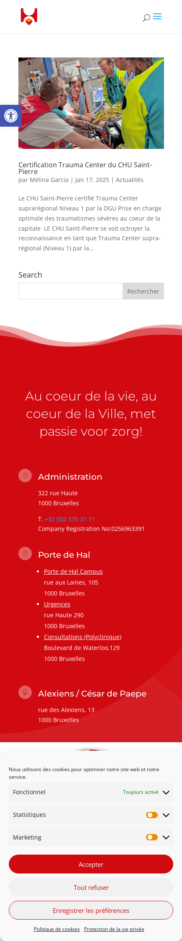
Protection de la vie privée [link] (114, 932)
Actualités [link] (130, 180)
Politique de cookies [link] (57, 932)
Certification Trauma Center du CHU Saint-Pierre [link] (85, 168)
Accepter (91, 867)
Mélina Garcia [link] (49, 180)
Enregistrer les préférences (91, 914)
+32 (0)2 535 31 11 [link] (70, 519)
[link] (11, 116)
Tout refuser (91, 890)
